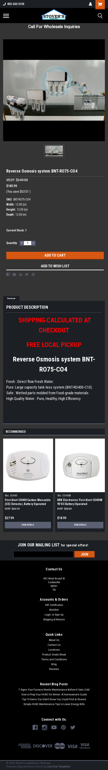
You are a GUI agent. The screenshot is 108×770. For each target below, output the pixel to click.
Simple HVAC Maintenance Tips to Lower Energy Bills (54, 704)
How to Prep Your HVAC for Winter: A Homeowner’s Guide (54, 694)
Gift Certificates (54, 605)
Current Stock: (16, 230)
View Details (28, 525)
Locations (54, 649)
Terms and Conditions (54, 659)
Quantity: (12, 243)
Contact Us (54, 644)
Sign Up (59, 614)
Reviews (54, 669)
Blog (54, 664)
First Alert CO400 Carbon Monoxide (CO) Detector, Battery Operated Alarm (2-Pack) (28, 504)
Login (48, 614)
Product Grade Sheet (54, 654)
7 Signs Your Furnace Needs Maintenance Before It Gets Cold (54, 689)
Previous (96, 432)
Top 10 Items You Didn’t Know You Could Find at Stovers (54, 699)
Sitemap (45, 763)
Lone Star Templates (58, 766)
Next (102, 432)
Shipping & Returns (54, 619)
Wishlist (54, 609)
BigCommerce (25, 766)
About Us (54, 640)
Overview (11, 298)
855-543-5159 (13, 4)
